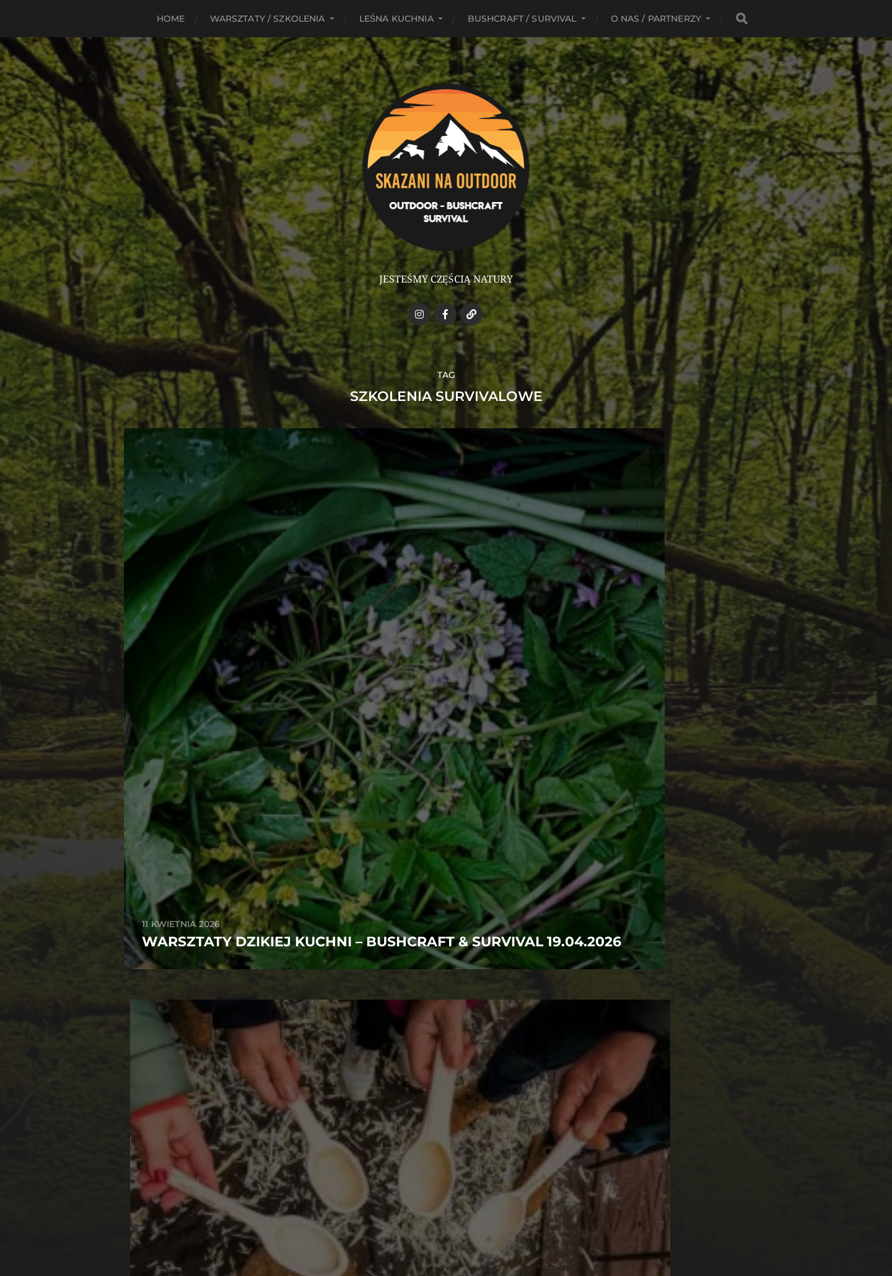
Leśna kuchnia (396, 18)
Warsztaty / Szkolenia (267, 18)
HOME (171, 18)
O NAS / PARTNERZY (656, 18)
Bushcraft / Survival (522, 18)
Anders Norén (469, 1222)
